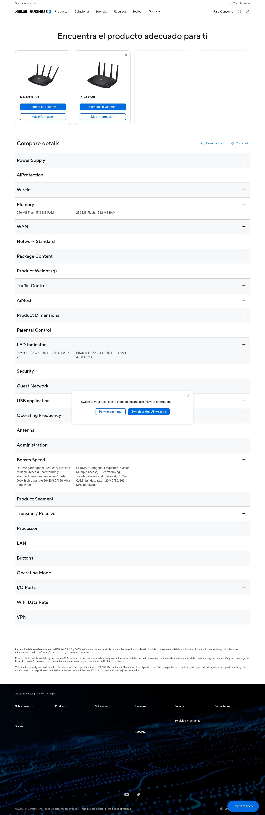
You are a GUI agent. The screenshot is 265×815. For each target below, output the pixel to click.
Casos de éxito (143, 712)
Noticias (139, 718)
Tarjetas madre (63, 735)
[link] (43, 116)
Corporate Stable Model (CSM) (191, 732)
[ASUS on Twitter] (138, 794)
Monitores (60, 718)
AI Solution (101, 773)
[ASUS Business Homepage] (33, 11)
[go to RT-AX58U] (102, 75)
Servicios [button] (107, 11)
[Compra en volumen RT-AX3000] (43, 107)
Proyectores (61, 724)
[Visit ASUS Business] (26, 694)
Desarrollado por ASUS (187, 738)
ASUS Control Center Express (150, 749)
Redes (58, 752)
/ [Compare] (51, 693)
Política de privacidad (119, 808)
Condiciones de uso (92, 808)
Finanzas (100, 761)
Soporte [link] (158, 11)
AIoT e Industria (63, 746)
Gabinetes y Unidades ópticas (71, 758)
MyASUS (139, 738)
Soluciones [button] (88, 11)
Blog (137, 724)
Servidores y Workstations (69, 729)
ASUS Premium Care (186, 727)
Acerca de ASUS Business (29, 712)
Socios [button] (142, 11)
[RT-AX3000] (43, 96)
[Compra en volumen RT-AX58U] (103, 107)
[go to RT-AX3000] (43, 75)
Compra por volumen (226, 712)
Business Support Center (188, 712)
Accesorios (61, 769)
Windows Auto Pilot (145, 755)
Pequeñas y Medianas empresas (112, 712)
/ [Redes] (41, 693)
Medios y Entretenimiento (108, 755)
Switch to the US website (148, 411)
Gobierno (100, 767)
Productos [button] (67, 11)
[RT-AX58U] (103, 96)
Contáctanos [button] (238, 3)
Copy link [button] (239, 143)
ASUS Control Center (146, 744)
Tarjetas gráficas (64, 741)
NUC (57, 712)
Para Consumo (223, 11)
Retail (98, 729)
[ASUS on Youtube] (127, 794)
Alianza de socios (24, 732)
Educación (100, 724)
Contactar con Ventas (226, 718)
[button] (239, 11)
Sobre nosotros (25, 3)
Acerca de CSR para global (29, 718)
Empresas (100, 718)
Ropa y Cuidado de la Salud (69, 763)
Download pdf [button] (211, 143)
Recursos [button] (125, 11)
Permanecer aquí (110, 411)
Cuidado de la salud (105, 735)
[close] (188, 395)
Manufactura (102, 741)
